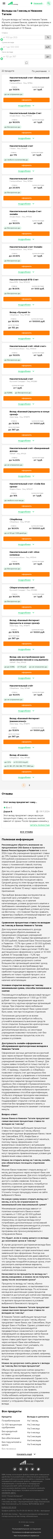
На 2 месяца (33, 1424)
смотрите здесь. (9, 1492)
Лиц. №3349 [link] (31, 349)
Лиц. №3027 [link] (27, 489)
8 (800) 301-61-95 (9, 1507)
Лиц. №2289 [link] (32, 381)
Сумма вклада (8, 42)
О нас (26, 1525)
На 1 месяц (32, 1420)
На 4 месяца (33, 1432)
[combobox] (40, 71)
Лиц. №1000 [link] (24, 282)
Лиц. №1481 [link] (25, 315)
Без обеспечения (11, 1438)
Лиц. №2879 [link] (24, 417)
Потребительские (11, 1420)
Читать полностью (40, 825)
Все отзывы (26, 832)
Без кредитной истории (9, 1432)
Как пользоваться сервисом (26, 1535)
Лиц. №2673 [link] (22, 148)
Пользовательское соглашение (26, 1529)
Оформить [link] (27, 100)
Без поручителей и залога (11, 1443)
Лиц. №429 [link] (21, 454)
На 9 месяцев (34, 1444)
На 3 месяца (33, 1428)
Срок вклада (7, 52)
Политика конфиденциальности (26, 1532)
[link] (15, 1469)
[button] (4, 3)
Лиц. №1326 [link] (27, 116)
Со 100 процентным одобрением (12, 1426)
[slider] (26, 39)
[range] (26, 37)
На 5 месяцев (34, 1436)
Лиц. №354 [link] (28, 83)
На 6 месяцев (34, 1440)
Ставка (5, 33)
